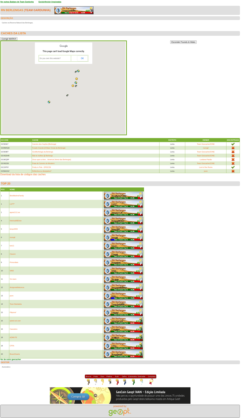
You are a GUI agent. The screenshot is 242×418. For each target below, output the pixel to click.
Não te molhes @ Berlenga (42, 156)
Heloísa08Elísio (15, 221)
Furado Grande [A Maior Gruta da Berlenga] (48, 148)
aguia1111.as (15, 212)
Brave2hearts (15, 354)
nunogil (206, 148)
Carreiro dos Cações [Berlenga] (44, 144)
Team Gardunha (37, 10)
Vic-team (13, 279)
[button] (76, 78)
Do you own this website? (50, 58)
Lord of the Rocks (205, 167)
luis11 (12, 246)
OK (82, 58)
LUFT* (12, 204)
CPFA (12, 346)
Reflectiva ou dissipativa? (41, 171)
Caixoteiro (13, 329)
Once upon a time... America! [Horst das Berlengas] (51, 159)
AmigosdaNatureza (17, 287)
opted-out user (15, 321)
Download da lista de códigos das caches (23, 174)
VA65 (12, 271)
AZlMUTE (13, 337)
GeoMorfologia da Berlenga (42, 152)
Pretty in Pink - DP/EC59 (41, 167)
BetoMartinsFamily (17, 196)
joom (206, 171)
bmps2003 (14, 229)
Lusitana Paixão (206, 159)
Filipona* (13, 312)
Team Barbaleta (16, 304)
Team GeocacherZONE (206, 144)
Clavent (12, 254)
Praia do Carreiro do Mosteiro (43, 163)
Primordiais (14, 262)
